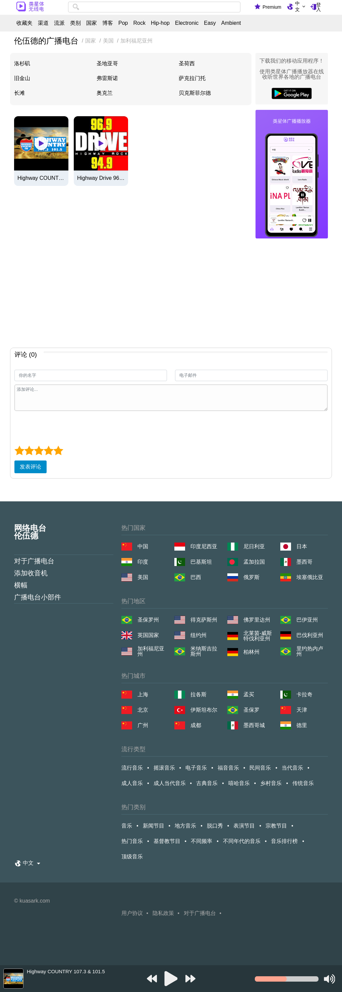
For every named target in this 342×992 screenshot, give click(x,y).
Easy (210, 23)
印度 (142, 562)
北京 (142, 710)
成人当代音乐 (170, 783)
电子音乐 (196, 768)
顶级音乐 (132, 856)
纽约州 (198, 635)
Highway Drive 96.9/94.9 (101, 178)
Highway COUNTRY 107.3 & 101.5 (41, 178)
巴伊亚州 (307, 620)
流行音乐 (132, 768)
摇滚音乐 (164, 768)
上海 (142, 694)
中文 (297, 6)
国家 (91, 23)
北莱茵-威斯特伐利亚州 (257, 636)
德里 (301, 725)
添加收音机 (31, 573)
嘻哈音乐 (239, 783)
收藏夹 (24, 23)
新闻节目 (153, 826)
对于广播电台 (34, 561)
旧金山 (22, 78)
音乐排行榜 (284, 841)
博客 (107, 23)
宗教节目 (276, 826)
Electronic (186, 23)
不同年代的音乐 (242, 841)
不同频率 (201, 841)
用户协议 (132, 913)
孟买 (248, 694)
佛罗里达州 (256, 620)
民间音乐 (260, 768)
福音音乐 (228, 768)
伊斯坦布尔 (203, 710)
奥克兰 (105, 93)
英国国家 (148, 635)
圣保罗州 (148, 620)
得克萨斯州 (203, 620)
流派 (59, 23)
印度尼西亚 (203, 546)
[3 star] (39, 450)
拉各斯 (198, 694)
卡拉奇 (304, 694)
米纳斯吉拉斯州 (203, 651)
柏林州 (251, 652)
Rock (139, 23)
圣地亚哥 (107, 63)
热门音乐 (132, 841)
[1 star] (19, 450)
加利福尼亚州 (150, 651)
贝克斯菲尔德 (195, 93)
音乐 (126, 826)
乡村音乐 (271, 783)
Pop (123, 23)
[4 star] (48, 450)
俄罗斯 (251, 577)
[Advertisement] (171, 294)
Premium (272, 7)
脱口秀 (215, 826)
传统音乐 (303, 783)
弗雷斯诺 (107, 78)
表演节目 (244, 826)
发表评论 (30, 467)
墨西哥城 (254, 725)
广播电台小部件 (37, 597)
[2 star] (29, 450)
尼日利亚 (254, 546)
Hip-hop (160, 23)
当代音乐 (292, 768)
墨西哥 (304, 562)
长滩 (19, 93)
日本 (301, 546)
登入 (318, 7)
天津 (301, 710)
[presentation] (65, 427)
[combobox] (154, 7)
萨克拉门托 (192, 78)
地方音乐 (185, 826)
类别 (75, 23)
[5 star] (58, 450)
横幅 (20, 585)
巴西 (195, 577)
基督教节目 (167, 841)
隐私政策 (163, 913)
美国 (142, 577)
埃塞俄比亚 (309, 577)
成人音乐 (132, 783)
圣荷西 (187, 63)
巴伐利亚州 (309, 635)
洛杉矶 (22, 63)
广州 (142, 725)
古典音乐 (207, 783)
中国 (142, 546)
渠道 (43, 23)
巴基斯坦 (201, 562)
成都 (195, 725)
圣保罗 (251, 710)
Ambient (231, 23)
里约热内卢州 (309, 651)
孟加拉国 (254, 562)
